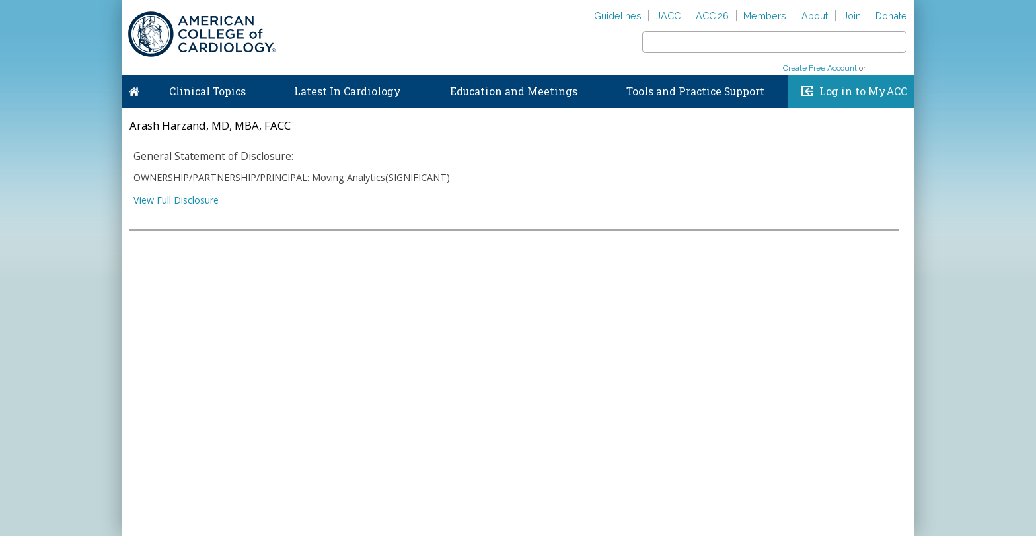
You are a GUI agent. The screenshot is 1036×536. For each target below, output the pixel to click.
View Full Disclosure (176, 200)
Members (764, 15)
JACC (668, 15)
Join (852, 15)
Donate (891, 15)
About (814, 15)
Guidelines (618, 15)
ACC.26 (712, 15)
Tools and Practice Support (695, 91)
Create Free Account (820, 68)
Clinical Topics (207, 91)
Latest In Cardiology (347, 91)
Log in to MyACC (863, 91)
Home (134, 88)
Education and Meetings (513, 91)
